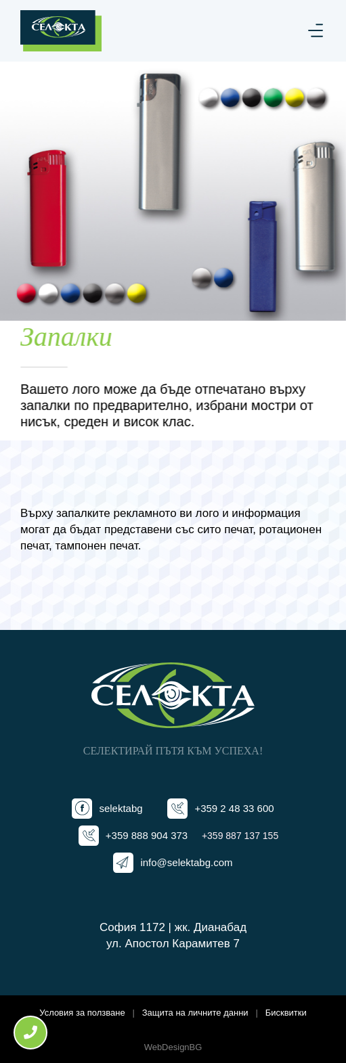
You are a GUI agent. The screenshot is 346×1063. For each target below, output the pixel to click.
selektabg (120, 808)
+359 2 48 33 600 (234, 808)
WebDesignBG (173, 1047)
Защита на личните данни (195, 1013)
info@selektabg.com (186, 862)
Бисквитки (286, 1013)
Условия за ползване (82, 1013)
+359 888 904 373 (147, 835)
